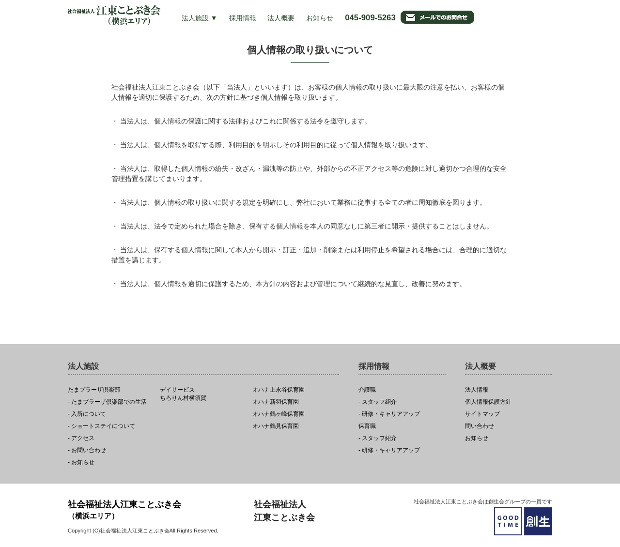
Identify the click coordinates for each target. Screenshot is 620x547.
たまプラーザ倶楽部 (94, 390)
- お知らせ (81, 462)
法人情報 (476, 390)
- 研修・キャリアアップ (389, 414)
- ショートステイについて (101, 426)
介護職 (367, 390)
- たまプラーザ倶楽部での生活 (107, 402)
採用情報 (242, 18)
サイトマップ (482, 414)
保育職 (367, 426)
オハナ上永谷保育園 (278, 390)
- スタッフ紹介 (377, 402)
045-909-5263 (370, 17)
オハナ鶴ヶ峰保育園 (278, 414)
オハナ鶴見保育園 (275, 426)
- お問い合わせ (87, 450)
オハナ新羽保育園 (275, 402)
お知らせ (319, 18)
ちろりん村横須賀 (203, 394)
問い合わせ (479, 426)
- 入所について (87, 414)
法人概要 (280, 18)
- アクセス (81, 438)
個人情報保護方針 (488, 402)
